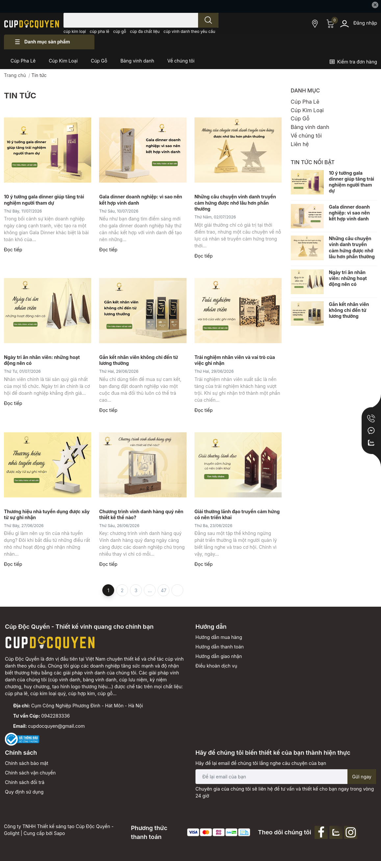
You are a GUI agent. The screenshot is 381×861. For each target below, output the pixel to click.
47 (163, 590)
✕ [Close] (375, 5)
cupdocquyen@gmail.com (56, 726)
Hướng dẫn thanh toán (219, 646)
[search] (208, 20)
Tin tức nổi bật (313, 162)
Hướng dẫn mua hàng (218, 637)
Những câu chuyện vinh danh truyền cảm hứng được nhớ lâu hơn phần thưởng (235, 202)
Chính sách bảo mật (26, 763)
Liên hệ (300, 144)
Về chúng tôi (306, 135)
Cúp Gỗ (300, 118)
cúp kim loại (75, 31)
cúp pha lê (99, 31)
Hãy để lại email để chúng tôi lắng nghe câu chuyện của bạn (260, 763)
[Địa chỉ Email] (285, 776)
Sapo (59, 833)
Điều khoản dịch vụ (216, 666)
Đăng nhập (365, 23)
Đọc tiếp (13, 249)
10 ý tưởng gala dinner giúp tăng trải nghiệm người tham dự (351, 182)
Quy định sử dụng (24, 792)
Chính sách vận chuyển (30, 772)
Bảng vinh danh (310, 127)
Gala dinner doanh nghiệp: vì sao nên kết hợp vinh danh (349, 212)
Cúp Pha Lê (305, 101)
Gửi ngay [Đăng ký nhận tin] (361, 776)
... (150, 590)
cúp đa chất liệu (145, 31)
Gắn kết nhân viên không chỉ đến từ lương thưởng (349, 310)
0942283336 (55, 716)
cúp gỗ (119, 31)
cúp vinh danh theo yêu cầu (189, 31)
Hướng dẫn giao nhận (218, 656)
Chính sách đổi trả (24, 782)
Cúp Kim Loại (307, 110)
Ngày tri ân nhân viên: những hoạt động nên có (348, 278)
